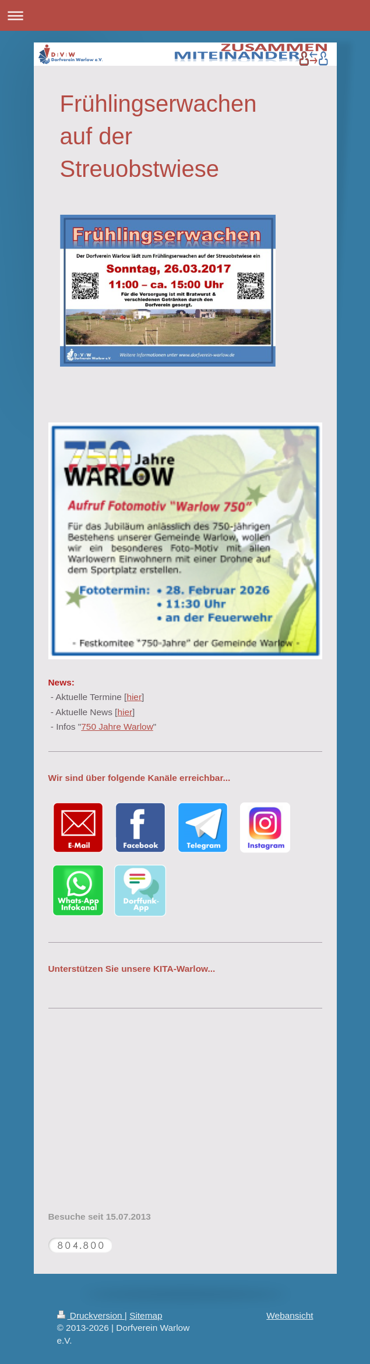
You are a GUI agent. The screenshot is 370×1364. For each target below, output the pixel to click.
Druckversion (91, 1315)
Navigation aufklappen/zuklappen (185, 15)
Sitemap (145, 1315)
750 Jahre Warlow (117, 726)
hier (134, 697)
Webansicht (289, 1315)
